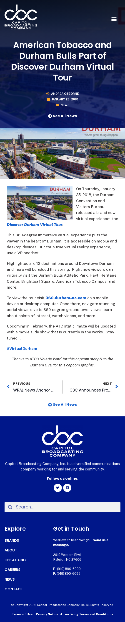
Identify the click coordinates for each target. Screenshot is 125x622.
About (11, 550)
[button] (114, 19)
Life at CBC (15, 560)
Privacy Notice (47, 614)
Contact (14, 589)
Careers (12, 569)
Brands (12, 540)
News (65, 105)
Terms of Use (22, 614)
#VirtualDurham (22, 348)
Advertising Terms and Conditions (86, 614)
